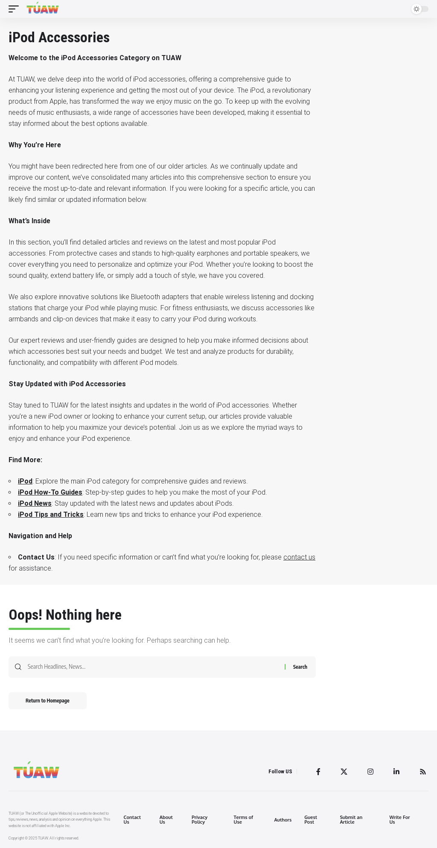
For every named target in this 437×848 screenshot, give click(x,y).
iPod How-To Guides (50, 492)
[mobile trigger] (16, 9)
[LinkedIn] (396, 771)
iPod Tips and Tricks (51, 514)
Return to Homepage (48, 700)
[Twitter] (344, 771)
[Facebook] (318, 771)
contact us (299, 557)
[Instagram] (370, 771)
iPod (25, 481)
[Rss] (422, 771)
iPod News (35, 503)
